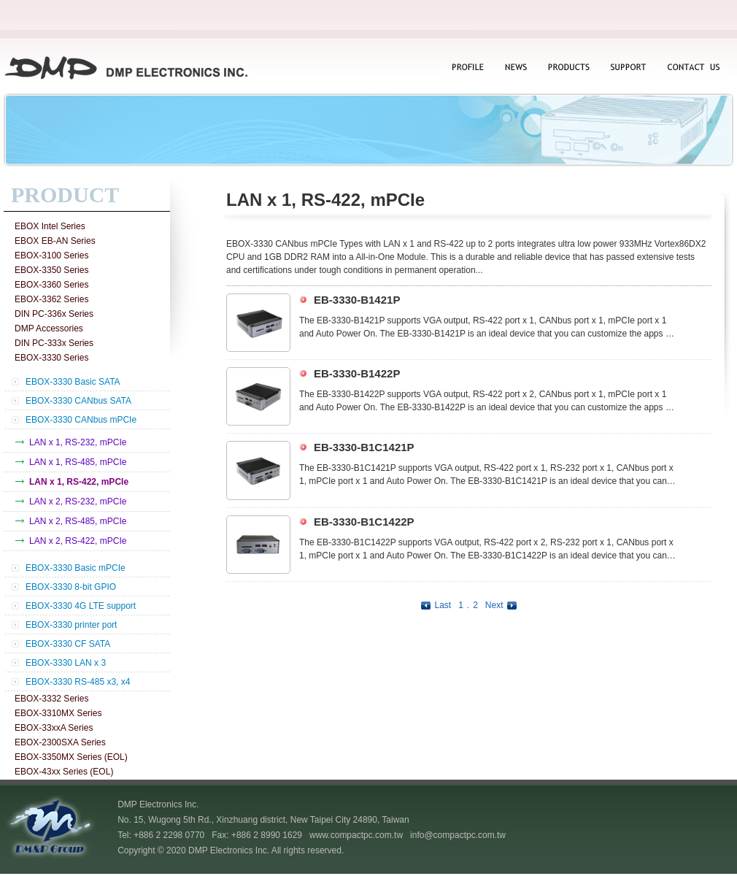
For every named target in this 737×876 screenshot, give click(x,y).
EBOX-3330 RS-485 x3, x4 (78, 682)
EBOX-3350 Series (51, 270)
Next (502, 605)
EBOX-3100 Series (51, 255)
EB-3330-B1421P (357, 299)
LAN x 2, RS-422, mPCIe (77, 541)
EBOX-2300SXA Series (60, 742)
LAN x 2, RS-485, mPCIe (77, 521)
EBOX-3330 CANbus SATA (78, 401)
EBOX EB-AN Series (55, 241)
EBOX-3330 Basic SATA (73, 382)
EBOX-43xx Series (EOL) (64, 771)
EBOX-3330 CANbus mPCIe (81, 420)
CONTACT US (692, 68)
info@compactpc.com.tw (458, 835)
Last (434, 605)
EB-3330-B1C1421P (364, 447)
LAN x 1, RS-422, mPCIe (78, 482)
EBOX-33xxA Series (54, 728)
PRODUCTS (568, 68)
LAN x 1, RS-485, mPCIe (77, 462)
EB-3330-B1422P (357, 373)
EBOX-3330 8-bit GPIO (71, 587)
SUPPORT (629, 68)
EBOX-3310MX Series (58, 713)
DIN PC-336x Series (54, 314)
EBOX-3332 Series (51, 699)
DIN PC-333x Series (54, 343)
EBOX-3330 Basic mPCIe (76, 568)
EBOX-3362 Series (51, 299)
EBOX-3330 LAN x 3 (66, 663)
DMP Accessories (49, 328)
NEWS (514, 68)
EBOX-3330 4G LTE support (81, 606)
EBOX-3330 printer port (71, 625)
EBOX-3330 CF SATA (68, 644)
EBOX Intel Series (50, 226)
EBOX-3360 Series (51, 285)
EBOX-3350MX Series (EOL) (71, 757)
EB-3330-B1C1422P (364, 521)
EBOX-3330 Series (51, 358)
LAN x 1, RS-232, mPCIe (77, 442)
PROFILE (467, 68)
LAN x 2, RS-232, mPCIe (77, 501)
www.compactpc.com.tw (356, 835)
